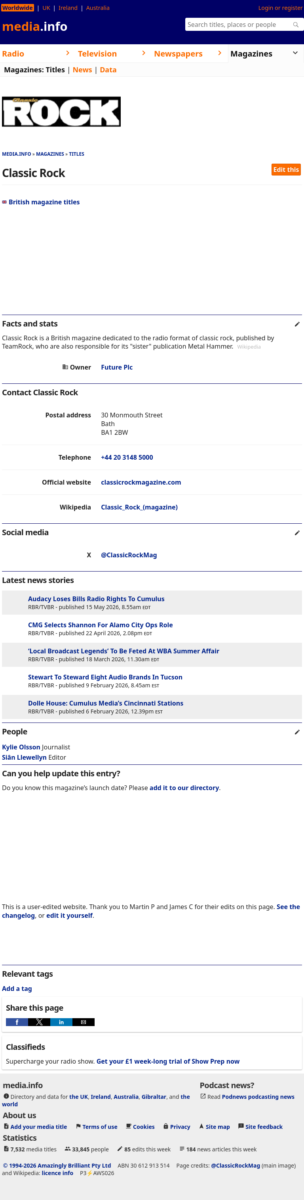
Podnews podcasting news (258, 1096)
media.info (16, 154)
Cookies (144, 1126)
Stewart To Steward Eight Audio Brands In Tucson (105, 677)
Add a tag (17, 988)
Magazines (50, 154)
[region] (152, 263)
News (82, 69)
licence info (57, 1172)
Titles (55, 69)
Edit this (286, 169)
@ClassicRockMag (129, 555)
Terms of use (100, 1126)
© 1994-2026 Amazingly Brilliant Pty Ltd (57, 1165)
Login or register (280, 7)
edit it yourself (69, 915)
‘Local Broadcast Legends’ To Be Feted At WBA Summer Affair (123, 651)
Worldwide (17, 7)
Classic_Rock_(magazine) (139, 507)
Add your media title (39, 1126)
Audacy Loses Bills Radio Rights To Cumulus (96, 598)
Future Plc (117, 367)
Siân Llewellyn (24, 757)
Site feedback (264, 1126)
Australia (98, 7)
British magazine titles (41, 202)
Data (108, 69)
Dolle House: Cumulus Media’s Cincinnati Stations (105, 703)
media (35, 26)
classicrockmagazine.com (141, 482)
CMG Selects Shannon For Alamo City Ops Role (100, 625)
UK (46, 7)
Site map (218, 1126)
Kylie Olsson (21, 747)
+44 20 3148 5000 (127, 457)
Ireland (68, 7)
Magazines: (24, 69)
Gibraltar (154, 1096)
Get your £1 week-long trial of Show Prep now (168, 1061)
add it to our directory (184, 787)
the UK (78, 1096)
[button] (17, 1022)
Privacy (180, 1126)
